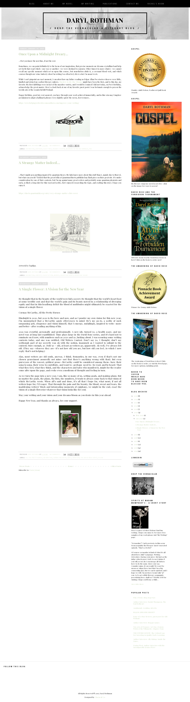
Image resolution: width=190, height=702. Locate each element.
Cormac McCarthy (60, 457)
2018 (136, 438)
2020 (136, 412)
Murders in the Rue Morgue (71, 82)
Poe (90, 149)
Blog (32, 4)
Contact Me (132, 4)
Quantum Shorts (67, 275)
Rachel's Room (156, 4)
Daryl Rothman (95, 20)
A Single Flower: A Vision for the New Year (51, 289)
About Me (48, 4)
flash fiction (48, 275)
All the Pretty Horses (34, 457)
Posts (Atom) (34, 470)
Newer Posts (24, 466)
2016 (136, 444)
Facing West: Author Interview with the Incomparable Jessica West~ (149, 646)
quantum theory (81, 275)
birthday (39, 149)
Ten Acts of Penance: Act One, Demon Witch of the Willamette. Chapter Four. (148, 628)
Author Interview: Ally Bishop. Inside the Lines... (149, 640)
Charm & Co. (100, 697)
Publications (110, 4)
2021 (136, 409)
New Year (76, 457)
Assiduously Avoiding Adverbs (145, 608)
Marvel (57, 275)
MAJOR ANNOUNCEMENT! (144, 612)
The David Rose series (89, 457)
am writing (30, 149)
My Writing (88, 4)
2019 (136, 434)
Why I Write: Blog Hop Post (144, 598)
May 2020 (140, 415)
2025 (136, 396)
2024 (136, 399)
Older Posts (116, 466)
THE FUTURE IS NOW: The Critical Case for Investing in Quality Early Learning (149, 634)
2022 (136, 406)
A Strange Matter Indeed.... (39, 163)
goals (70, 457)
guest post (47, 149)
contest (39, 275)
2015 (136, 448)
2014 (136, 451)
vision (100, 457)
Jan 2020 (139, 418)
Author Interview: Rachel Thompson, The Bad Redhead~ (149, 603)
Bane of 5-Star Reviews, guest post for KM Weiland (150, 617)
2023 (136, 402)
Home (70, 466)
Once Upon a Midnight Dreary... (43, 54)
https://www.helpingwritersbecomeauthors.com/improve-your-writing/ (49, 103)
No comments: (55, 145)
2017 (136, 441)
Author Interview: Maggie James (146, 623)
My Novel (68, 4)
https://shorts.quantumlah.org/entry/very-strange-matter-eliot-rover (48, 193)
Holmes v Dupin (59, 149)
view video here (137, 584)
